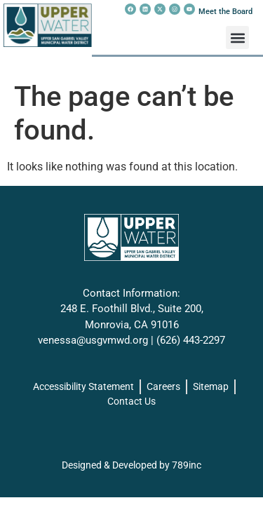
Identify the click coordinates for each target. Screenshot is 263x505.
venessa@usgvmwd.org (93, 340)
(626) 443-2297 (190, 340)
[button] (237, 37)
